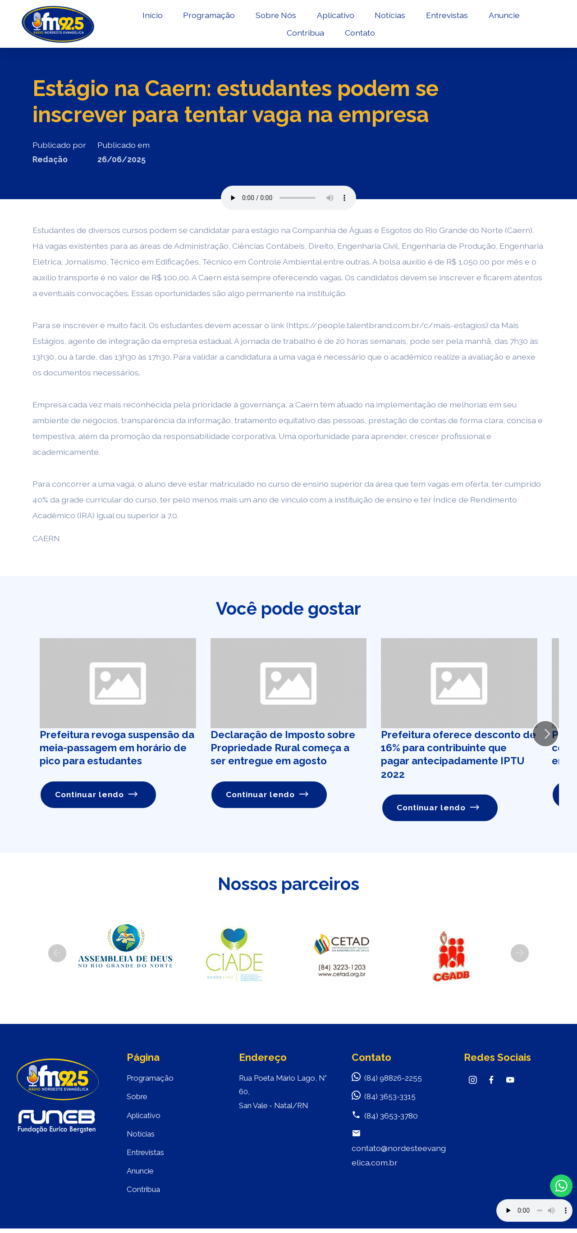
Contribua (304, 34)
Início (151, 16)
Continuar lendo (96, 794)
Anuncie (502, 16)
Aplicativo (334, 16)
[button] (57, 954)
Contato (359, 34)
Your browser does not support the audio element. (534, 1210)
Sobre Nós (275, 16)
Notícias (389, 16)
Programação (208, 16)
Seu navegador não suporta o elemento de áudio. (288, 198)
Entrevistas (446, 16)
